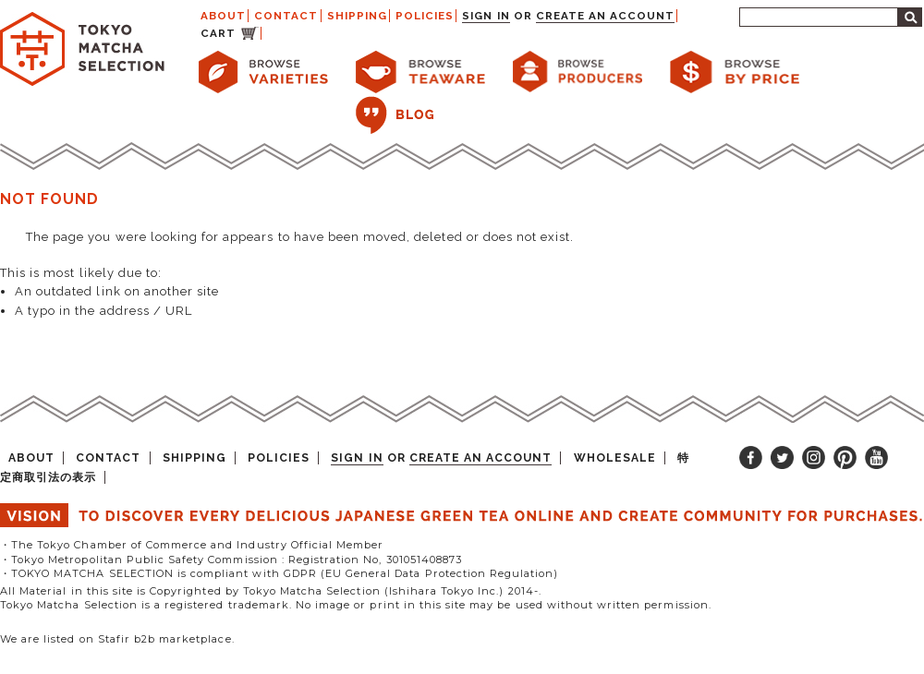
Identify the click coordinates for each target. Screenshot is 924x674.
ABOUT (223, 15)
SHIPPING (357, 15)
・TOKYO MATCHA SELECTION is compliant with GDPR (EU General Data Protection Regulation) (279, 573)
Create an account (605, 15)
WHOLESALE (615, 457)
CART (218, 33)
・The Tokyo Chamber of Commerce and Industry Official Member (191, 544)
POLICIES (424, 15)
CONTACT (286, 15)
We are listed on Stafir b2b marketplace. (117, 638)
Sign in (485, 15)
